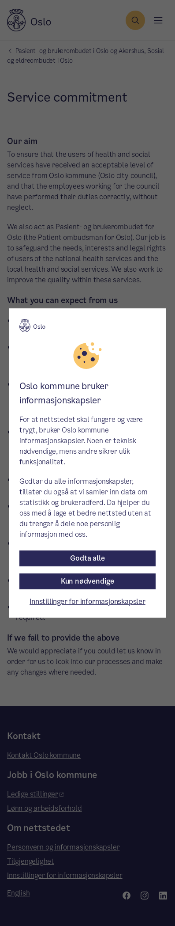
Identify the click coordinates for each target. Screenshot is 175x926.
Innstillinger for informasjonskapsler (87, 601)
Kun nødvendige (87, 581)
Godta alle (87, 558)
